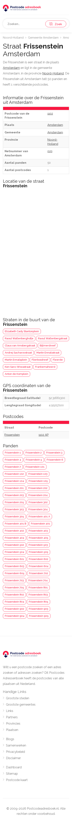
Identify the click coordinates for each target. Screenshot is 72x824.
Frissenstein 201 (14, 488)
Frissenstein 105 (38, 481)
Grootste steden (17, 698)
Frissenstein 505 (38, 552)
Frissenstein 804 (14, 601)
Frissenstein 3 (54, 452)
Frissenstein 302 (38, 502)
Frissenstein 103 (37, 473)
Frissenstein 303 (14, 509)
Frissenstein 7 (13, 466)
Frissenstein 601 (14, 559)
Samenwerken (16, 745)
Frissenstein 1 (13, 452)
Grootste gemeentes (21, 704)
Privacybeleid (15, 752)
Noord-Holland (13, 37)
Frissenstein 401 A (39, 516)
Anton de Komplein (16, 373)
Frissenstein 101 (35, 466)
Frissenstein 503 (38, 544)
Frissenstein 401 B (15, 523)
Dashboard (14, 767)
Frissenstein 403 (38, 530)
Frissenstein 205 (14, 502)
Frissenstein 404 (14, 537)
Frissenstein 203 (14, 495)
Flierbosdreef (40, 359)
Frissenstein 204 (38, 495)
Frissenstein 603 (14, 566)
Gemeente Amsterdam (43, 37)
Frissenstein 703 (14, 580)
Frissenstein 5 (34, 459)
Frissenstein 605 (14, 573)
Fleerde (58, 359)
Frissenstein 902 (14, 608)
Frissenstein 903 (38, 608)
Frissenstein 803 (38, 594)
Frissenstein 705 (14, 587)
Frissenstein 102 (14, 473)
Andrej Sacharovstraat (18, 352)
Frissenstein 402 (14, 530)
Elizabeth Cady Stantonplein (22, 331)
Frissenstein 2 (34, 452)
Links (9, 711)
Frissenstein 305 (14, 516)
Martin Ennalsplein (16, 359)
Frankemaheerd (45, 366)
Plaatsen (12, 730)
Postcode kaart (17, 780)
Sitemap (12, 773)
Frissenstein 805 (38, 601)
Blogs (10, 739)
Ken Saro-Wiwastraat (18, 366)
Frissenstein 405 (38, 537)
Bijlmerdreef (47, 345)
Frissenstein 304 (38, 509)
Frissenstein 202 (37, 488)
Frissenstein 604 (38, 566)
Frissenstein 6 (55, 459)
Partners (12, 717)
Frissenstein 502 (14, 544)
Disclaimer (13, 758)
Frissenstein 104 (14, 481)
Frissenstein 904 (14, 615)
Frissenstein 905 (39, 615)
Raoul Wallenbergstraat (52, 338)
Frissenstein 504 (14, 552)
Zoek (56, 24)
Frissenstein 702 (38, 573)
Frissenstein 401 (40, 523)
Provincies (13, 723)
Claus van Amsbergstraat (20, 345)
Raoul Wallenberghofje (19, 338)
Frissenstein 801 (38, 587)
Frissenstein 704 (38, 580)
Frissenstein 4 (13, 459)
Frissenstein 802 (14, 594)
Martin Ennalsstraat (47, 352)
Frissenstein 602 (38, 559)
